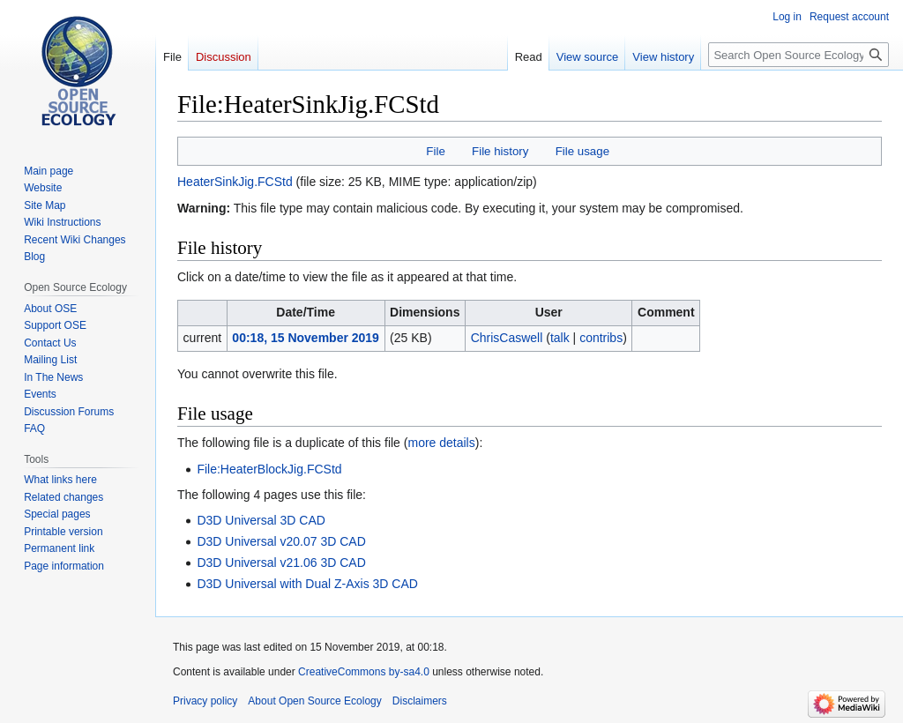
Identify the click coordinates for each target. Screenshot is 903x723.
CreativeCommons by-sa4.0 (363, 672)
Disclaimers (419, 701)
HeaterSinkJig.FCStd (235, 182)
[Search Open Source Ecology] (798, 54)
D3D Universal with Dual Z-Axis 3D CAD (307, 584)
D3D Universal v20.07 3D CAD (281, 541)
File (435, 151)
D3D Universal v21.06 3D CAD (281, 562)
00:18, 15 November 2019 (305, 338)
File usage (582, 151)
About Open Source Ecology (314, 701)
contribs (601, 338)
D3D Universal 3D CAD (261, 520)
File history (500, 151)
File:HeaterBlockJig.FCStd (269, 469)
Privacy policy (205, 701)
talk (560, 338)
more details (440, 443)
